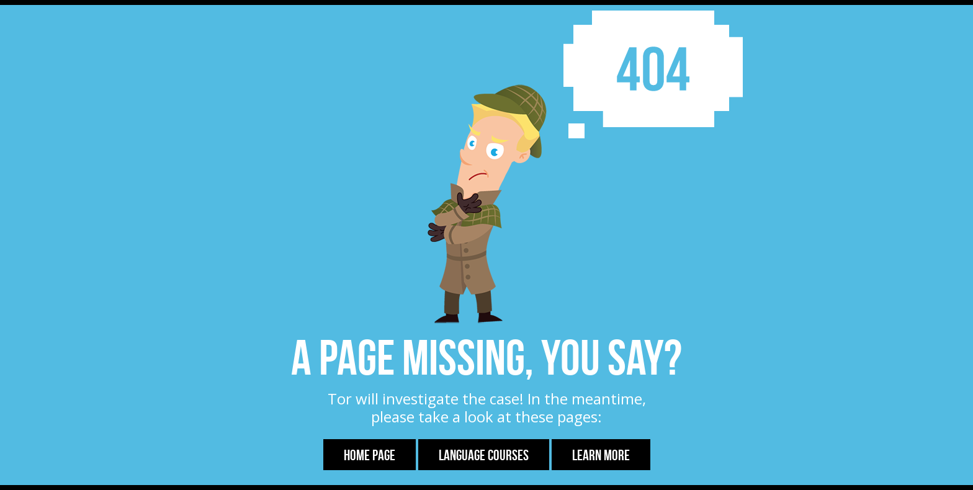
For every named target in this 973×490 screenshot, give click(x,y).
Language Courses (484, 455)
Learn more (601, 455)
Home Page (369, 455)
